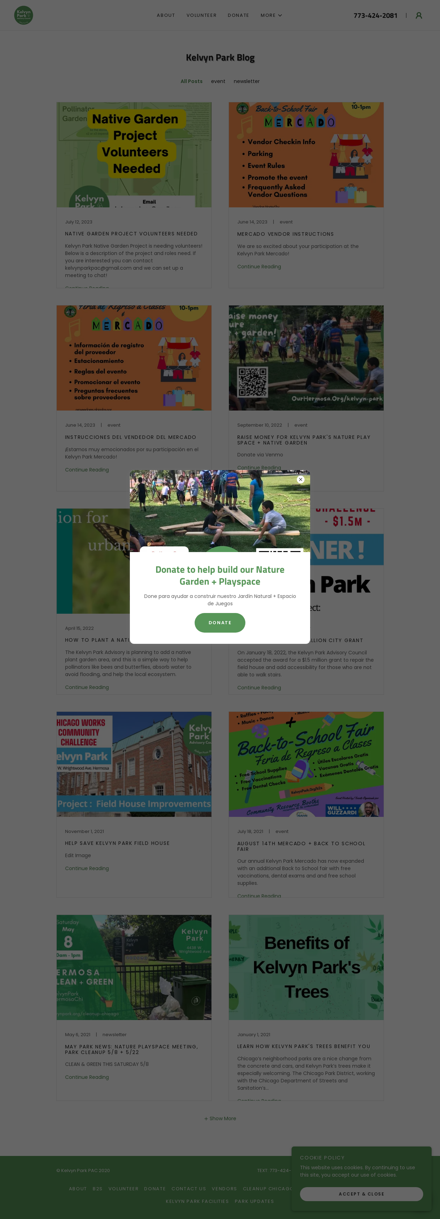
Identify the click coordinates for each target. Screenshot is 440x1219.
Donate (220, 622)
